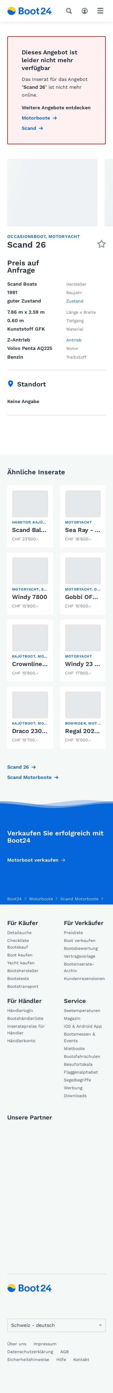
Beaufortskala (78, 1064)
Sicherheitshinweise (28, 1359)
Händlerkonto (21, 1040)
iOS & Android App (83, 1026)
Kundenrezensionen (84, 978)
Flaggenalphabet (81, 1072)
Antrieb (74, 340)
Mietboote (74, 1048)
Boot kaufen (20, 955)
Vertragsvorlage (79, 956)
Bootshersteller (23, 970)
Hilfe (61, 1359)
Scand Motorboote (29, 777)
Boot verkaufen (80, 940)
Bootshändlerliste (25, 1018)
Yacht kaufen (21, 962)
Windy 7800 (29, 596)
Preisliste (73, 932)
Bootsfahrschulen (82, 1056)
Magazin (72, 1018)
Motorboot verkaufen (32, 860)
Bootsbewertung (81, 948)
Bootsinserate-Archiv (79, 967)
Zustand (74, 301)
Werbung (73, 1087)
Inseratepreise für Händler (26, 1029)
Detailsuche (19, 932)
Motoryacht (64, 236)
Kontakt (81, 1359)
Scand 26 (18, 767)
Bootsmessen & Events (79, 1037)
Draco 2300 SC (34, 731)
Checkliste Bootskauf (18, 943)
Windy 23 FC (83, 664)
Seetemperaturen (82, 1010)
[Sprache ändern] (56, 1325)
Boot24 (14, 898)
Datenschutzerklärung (30, 1351)
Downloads (75, 1095)
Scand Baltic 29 (35, 529)
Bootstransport (22, 986)
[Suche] (70, 10)
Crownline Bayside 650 (46, 664)
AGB (64, 1351)
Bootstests (18, 978)
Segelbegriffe (77, 1080)
